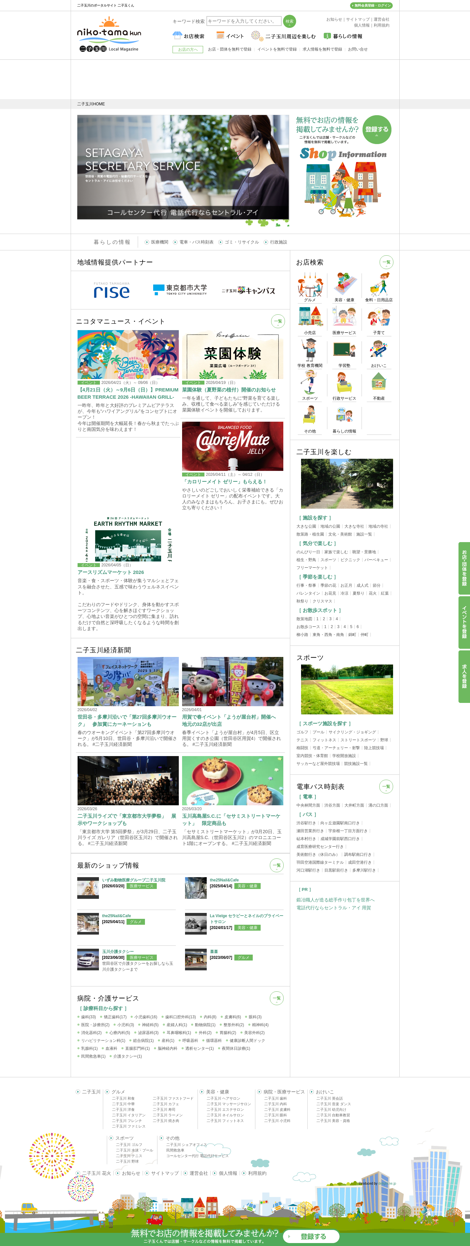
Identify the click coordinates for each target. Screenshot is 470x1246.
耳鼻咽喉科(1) (179, 1032)
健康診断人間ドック (247, 1040)
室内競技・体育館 (312, 755)
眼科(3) (255, 1017)
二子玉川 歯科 (275, 1098)
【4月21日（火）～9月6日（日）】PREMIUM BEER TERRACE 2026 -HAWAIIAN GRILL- (128, 393)
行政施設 (278, 242)
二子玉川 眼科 (275, 1115)
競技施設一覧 (356, 763)
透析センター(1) (199, 1048)
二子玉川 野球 (127, 1161)
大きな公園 (306, 526)
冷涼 (344, 593)
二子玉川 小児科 (277, 1121)
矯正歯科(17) (115, 1017)
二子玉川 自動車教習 (333, 1115)
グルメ (136, 921)
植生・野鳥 (306, 560)
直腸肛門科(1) (137, 1048)
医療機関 (159, 242)
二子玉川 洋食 (123, 1109)
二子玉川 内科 (275, 1104)
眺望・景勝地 (364, 552)
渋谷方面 (332, 805)
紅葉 (385, 593)
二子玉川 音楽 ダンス (334, 1104)
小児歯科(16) (145, 1017)
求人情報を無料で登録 (322, 49)
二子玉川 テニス (129, 1156)
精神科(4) (260, 1025)
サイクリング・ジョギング (352, 732)
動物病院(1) (205, 1025)
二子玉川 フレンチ (127, 1121)
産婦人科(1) (177, 1025)
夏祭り (358, 593)
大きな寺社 (354, 526)
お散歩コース (308, 626)
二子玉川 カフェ (166, 1104)
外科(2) (205, 1032)
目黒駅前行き (336, 870)
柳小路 (302, 634)
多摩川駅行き (364, 870)
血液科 (111, 1048)
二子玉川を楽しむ (324, 451)
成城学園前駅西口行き (340, 838)
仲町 (364, 634)
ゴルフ (302, 732)
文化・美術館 (340, 534)
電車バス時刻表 (320, 786)
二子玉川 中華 (123, 1104)
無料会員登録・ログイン (373, 5)
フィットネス (324, 740)
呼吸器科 (190, 1040)
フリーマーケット (312, 567)
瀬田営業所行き (310, 831)
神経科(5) (150, 1025)
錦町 (352, 634)
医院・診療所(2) (95, 1025)
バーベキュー (376, 560)
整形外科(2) (233, 1025)
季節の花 (328, 585)
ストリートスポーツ (358, 740)
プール (318, 732)
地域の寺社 (378, 526)
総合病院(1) (143, 1040)
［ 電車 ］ (307, 796)
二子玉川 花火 (96, 1173)
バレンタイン (308, 593)
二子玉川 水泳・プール (134, 1150)
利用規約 (257, 1173)
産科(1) (168, 1040)
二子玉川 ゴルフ (129, 1145)
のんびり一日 (308, 552)
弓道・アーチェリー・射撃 (336, 748)
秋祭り (302, 601)
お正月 (346, 585)
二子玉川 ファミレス (129, 1126)
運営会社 (199, 1173)
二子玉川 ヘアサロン (223, 1098)
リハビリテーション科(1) (103, 1040)
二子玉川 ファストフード (173, 1098)
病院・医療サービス (284, 1091)
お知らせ (131, 1173)
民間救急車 (175, 1150)
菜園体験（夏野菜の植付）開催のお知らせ (229, 389)
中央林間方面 (308, 805)
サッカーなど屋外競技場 (318, 763)
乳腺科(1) (89, 1048)
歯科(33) (88, 1017)
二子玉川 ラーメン (168, 1115)
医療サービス (141, 886)
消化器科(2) (91, 1032)
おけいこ (325, 1091)
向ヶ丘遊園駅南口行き (340, 823)
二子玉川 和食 (123, 1098)
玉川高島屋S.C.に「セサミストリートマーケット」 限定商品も (231, 819)
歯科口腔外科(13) (180, 1017)
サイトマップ (165, 1173)
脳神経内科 (167, 1048)
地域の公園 (330, 526)
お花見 (330, 593)
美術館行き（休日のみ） (318, 854)
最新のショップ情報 (108, 865)
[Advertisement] (235, 79)
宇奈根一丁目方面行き (348, 831)
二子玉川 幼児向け (331, 1109)
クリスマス (322, 601)
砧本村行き (306, 838)
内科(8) (210, 1017)
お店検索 (310, 262)
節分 (377, 585)
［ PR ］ (304, 889)
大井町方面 (354, 805)
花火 (373, 593)
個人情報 (228, 1173)
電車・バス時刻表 (196, 242)
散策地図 (304, 619)
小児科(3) (125, 1025)
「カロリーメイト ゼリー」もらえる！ (224, 481)
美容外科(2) (254, 1032)
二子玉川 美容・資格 (333, 1121)
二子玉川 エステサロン (225, 1109)
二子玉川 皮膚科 (277, 1109)
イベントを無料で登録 (277, 49)
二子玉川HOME (91, 104)
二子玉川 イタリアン (129, 1115)
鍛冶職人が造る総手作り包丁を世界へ (335, 899)
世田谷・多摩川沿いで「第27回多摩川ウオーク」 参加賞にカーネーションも (127, 720)
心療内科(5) (119, 1032)
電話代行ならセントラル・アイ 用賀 (333, 907)
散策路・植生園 (310, 534)
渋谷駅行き (306, 823)
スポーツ (328, 560)
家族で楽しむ (336, 552)
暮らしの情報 (112, 242)
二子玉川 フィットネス (225, 1121)
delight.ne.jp (387, 1183)
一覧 (278, 321)
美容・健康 (247, 886)
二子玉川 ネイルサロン (225, 1115)
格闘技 (302, 748)
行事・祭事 (306, 585)
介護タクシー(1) (127, 1056)
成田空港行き (360, 862)
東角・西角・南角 (328, 634)
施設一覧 (364, 534)
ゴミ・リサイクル (242, 242)
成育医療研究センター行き (320, 846)
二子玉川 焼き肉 (166, 1121)
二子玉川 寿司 (164, 1109)
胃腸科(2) (228, 1032)
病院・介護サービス (108, 998)
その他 (172, 1138)
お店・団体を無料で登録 (229, 49)
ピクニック (350, 560)
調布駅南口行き (358, 854)
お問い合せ (358, 49)
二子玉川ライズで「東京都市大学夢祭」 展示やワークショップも (127, 819)
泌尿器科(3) (148, 1032)
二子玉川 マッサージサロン (229, 1104)
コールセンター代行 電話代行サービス (197, 1156)
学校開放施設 (344, 755)
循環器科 (214, 1040)
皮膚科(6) (232, 1017)
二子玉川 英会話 (330, 1098)
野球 (384, 740)
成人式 (362, 585)
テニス (302, 740)
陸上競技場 (374, 748)
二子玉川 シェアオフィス (186, 1145)
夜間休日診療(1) (236, 1048)
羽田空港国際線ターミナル (320, 862)
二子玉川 (91, 1091)
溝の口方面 (378, 805)
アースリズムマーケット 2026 (111, 572)
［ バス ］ (307, 814)
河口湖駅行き (308, 870)
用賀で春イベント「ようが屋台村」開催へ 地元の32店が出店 (231, 720)
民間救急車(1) (93, 1056)
